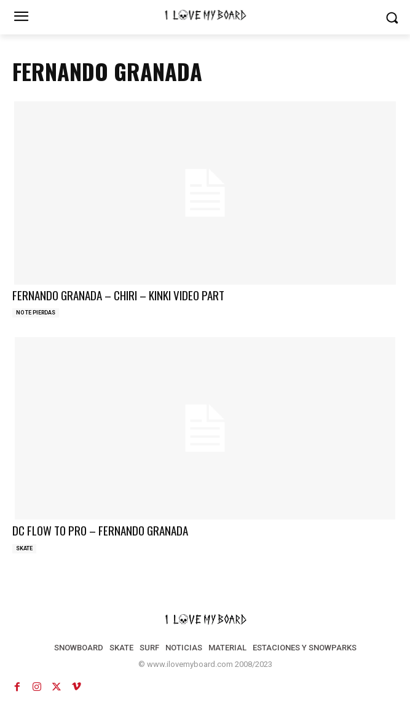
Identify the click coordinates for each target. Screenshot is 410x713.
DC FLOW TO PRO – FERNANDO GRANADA (100, 530)
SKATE (24, 548)
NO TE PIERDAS (35, 313)
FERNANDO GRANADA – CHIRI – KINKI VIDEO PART (118, 294)
